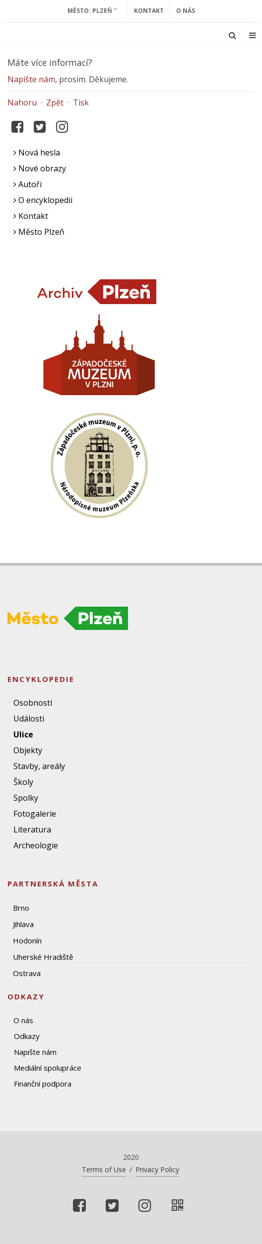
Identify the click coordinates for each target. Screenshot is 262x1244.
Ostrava (27, 973)
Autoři (27, 184)
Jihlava (23, 924)
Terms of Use (104, 1169)
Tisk (81, 102)
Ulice (23, 734)
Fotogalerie (34, 813)
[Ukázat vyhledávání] (232, 35)
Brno (21, 908)
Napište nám (31, 79)
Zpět (55, 102)
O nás (185, 10)
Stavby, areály (39, 766)
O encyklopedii (42, 200)
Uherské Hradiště (43, 957)
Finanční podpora (42, 1083)
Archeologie (35, 845)
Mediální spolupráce (47, 1068)
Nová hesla (36, 152)
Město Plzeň (39, 231)
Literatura (32, 829)
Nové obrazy (39, 168)
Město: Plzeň (92, 10)
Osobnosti (32, 702)
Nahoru (22, 102)
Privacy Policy (157, 1169)
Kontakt (149, 10)
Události (28, 718)
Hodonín (27, 940)
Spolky (25, 797)
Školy (23, 782)
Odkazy (27, 1036)
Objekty (27, 750)
